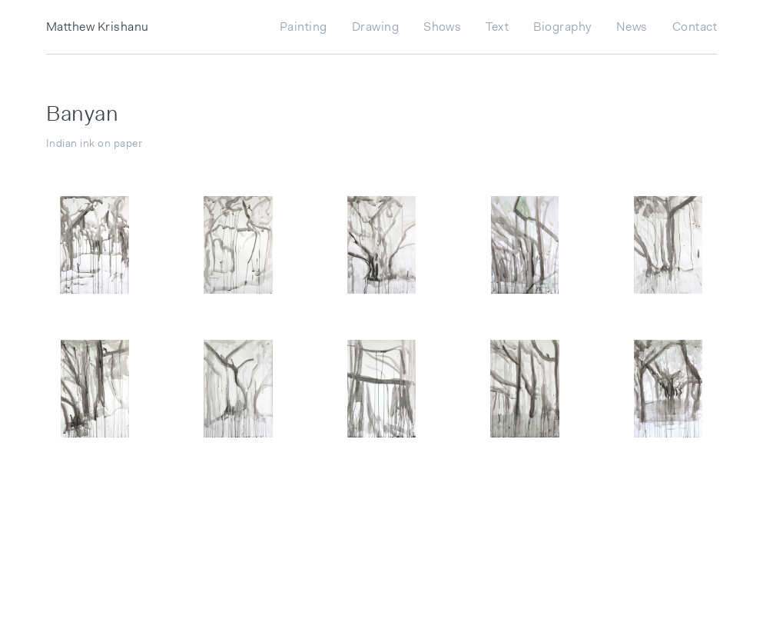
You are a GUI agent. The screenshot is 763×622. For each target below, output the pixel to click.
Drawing (375, 26)
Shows (442, 26)
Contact (694, 26)
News (632, 26)
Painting (303, 26)
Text (497, 26)
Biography (562, 26)
